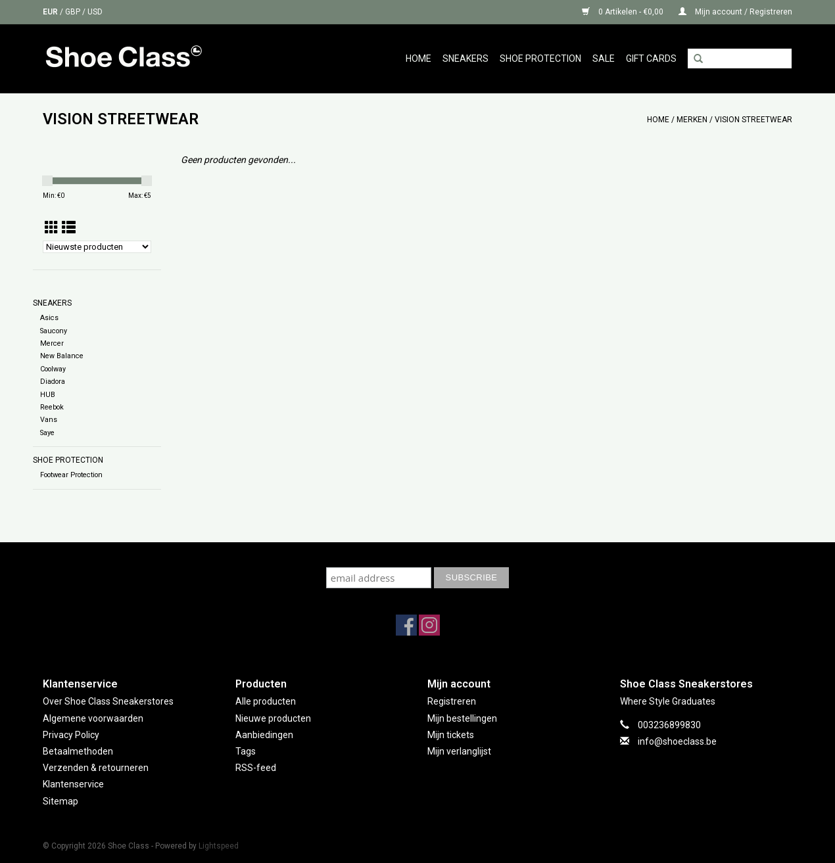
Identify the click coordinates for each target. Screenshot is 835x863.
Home (418, 58)
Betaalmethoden (78, 751)
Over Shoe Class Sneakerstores (108, 701)
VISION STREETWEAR (753, 119)
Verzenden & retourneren (96, 767)
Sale (603, 58)
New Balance (62, 356)
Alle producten (265, 701)
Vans (48, 419)
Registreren (451, 701)
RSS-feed (255, 767)
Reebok (52, 407)
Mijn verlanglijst (459, 751)
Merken (692, 119)
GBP (73, 11)
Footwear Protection (71, 475)
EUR (51, 11)
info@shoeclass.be (677, 741)
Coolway (53, 369)
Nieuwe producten (273, 718)
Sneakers (465, 58)
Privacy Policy (71, 735)
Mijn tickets (450, 735)
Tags (245, 751)
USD (95, 11)
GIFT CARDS (651, 58)
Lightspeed (219, 846)
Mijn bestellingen (462, 718)
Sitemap (60, 801)
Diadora (52, 381)
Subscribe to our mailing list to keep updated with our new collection (417, 554)
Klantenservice (73, 784)
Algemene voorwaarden (93, 718)
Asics (49, 318)
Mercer (52, 343)
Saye (47, 433)
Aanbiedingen (264, 735)
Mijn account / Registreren (735, 11)
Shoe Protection (540, 58)
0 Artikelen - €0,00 (623, 11)
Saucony (53, 331)
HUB (47, 394)
